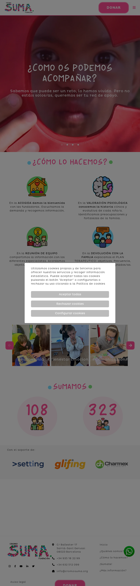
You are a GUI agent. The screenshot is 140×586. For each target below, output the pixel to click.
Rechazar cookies (70, 304)
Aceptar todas (70, 294)
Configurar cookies (70, 313)
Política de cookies (90, 283)
